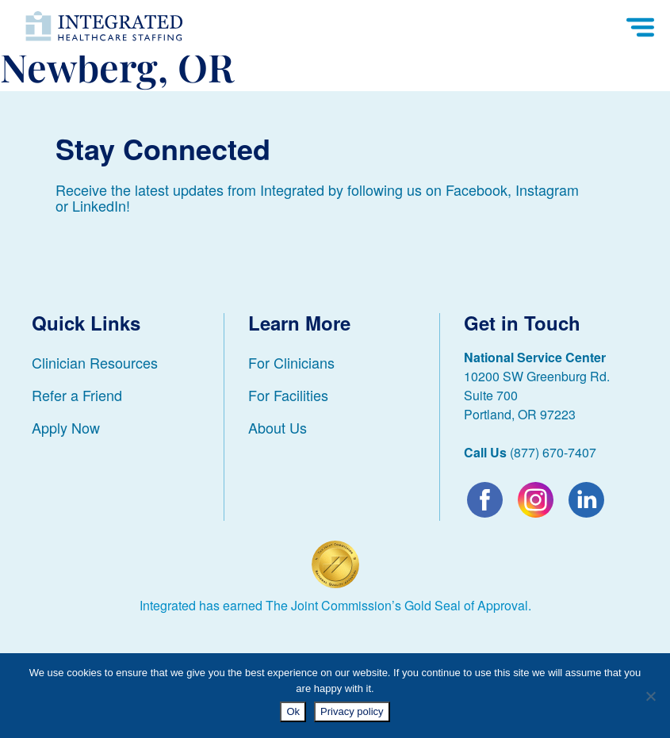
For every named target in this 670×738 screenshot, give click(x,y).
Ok (293, 711)
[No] (650, 696)
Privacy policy (351, 711)
